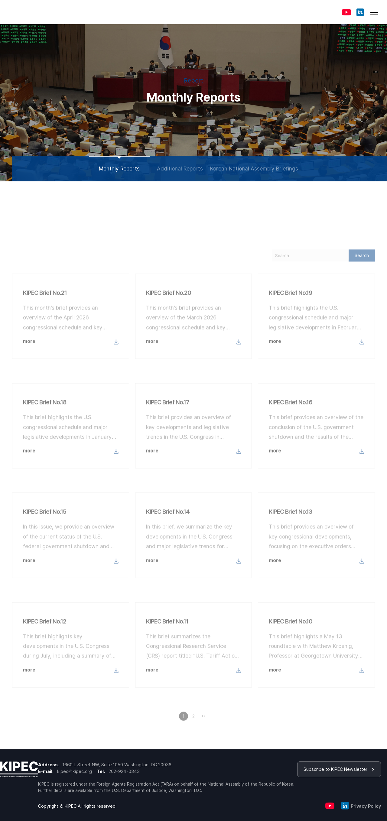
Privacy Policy (366, 806)
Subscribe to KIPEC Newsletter (339, 769)
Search (362, 264)
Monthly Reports (119, 168)
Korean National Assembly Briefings (254, 168)
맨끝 (203, 724)
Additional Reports (180, 168)
